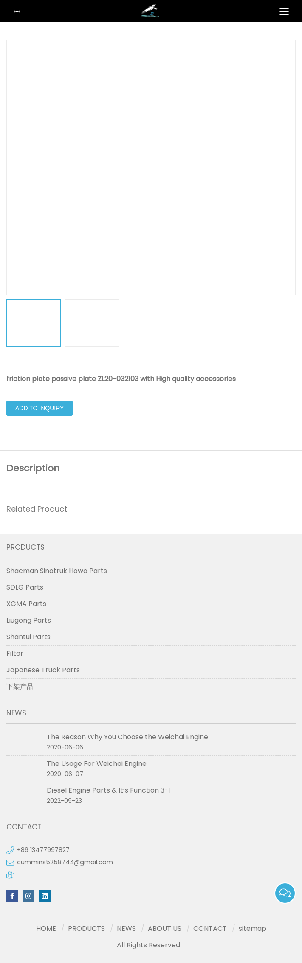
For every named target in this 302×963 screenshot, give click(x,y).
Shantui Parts (28, 637)
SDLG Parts (24, 587)
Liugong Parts (28, 620)
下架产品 (20, 686)
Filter (14, 653)
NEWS (126, 928)
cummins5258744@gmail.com (65, 862)
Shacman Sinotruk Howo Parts (56, 571)
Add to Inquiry (39, 408)
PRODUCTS (86, 928)
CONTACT (210, 928)
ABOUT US (164, 928)
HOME (46, 928)
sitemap (252, 928)
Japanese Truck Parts (43, 670)
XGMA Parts (26, 604)
